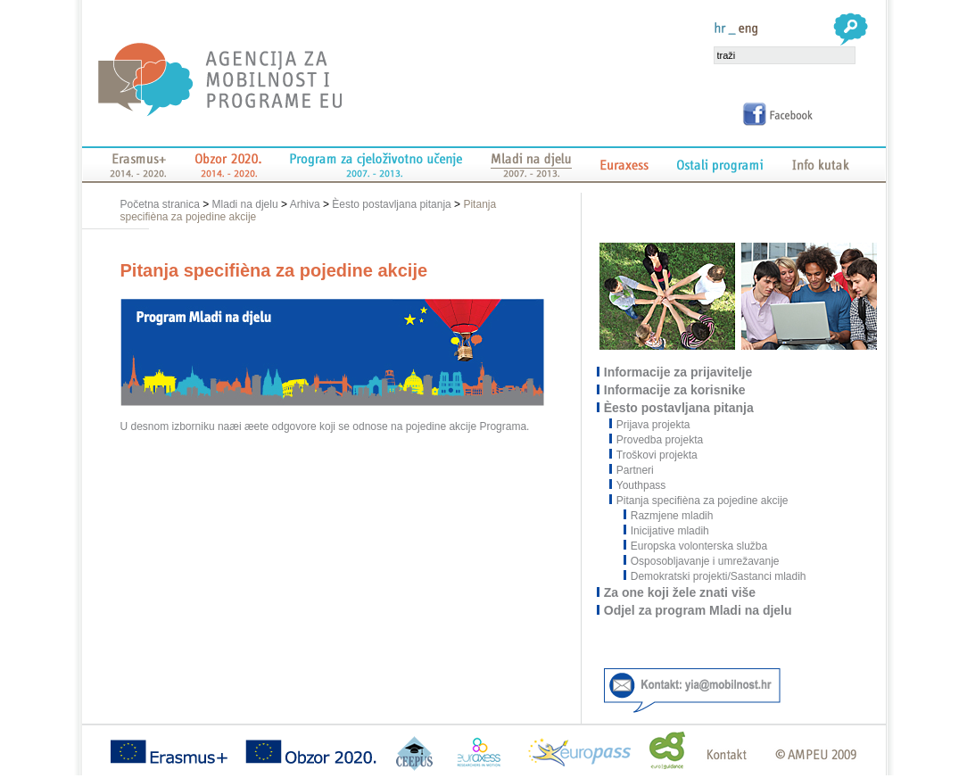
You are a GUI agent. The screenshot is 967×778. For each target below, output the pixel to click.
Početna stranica (161, 204)
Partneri (636, 470)
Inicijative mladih (666, 531)
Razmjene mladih (669, 515)
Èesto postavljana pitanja (391, 204)
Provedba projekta (660, 440)
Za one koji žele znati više (681, 592)
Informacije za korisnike (676, 390)
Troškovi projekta (658, 455)
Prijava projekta (654, 424)
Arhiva (305, 204)
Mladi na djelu (245, 204)
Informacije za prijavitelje (679, 372)
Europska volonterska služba (695, 546)
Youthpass (642, 485)
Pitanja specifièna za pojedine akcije (703, 500)
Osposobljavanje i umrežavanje (702, 561)
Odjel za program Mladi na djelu (699, 610)
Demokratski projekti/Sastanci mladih (715, 576)
